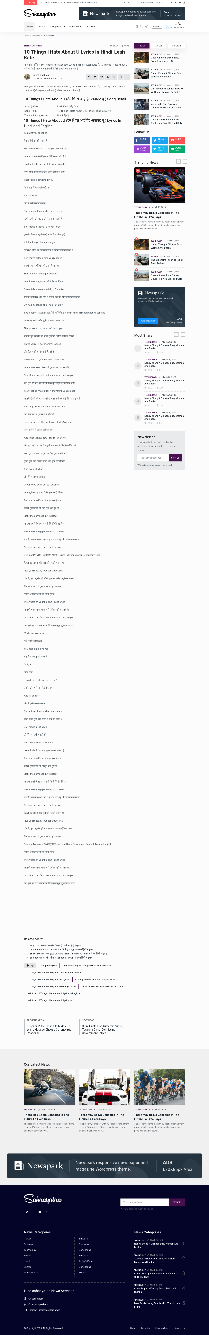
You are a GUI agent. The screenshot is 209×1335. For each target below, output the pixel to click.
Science (28, 1255)
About (132, 1327)
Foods (82, 1272)
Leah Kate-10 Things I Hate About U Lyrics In (49, 1000)
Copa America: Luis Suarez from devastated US (165, 59)
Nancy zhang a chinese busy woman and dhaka (166, 246)
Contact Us (180, 1327)
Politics (27, 1238)
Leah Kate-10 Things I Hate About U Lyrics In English (53, 993)
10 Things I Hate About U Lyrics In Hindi (95, 979)
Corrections (85, 1249)
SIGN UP (175, 457)
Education (84, 1238)
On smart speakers (36, 1304)
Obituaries (84, 1244)
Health (27, 1260)
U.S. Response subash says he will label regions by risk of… (167, 90)
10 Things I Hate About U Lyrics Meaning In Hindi (51, 986)
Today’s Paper (86, 1260)
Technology (30, 1249)
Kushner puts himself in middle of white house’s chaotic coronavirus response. (49, 1029)
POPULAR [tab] (176, 46)
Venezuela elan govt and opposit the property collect (166, 105)
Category (36, 35)
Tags (30, 965)
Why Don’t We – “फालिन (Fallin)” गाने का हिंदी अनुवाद (55, 945)
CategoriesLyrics (48, 965)
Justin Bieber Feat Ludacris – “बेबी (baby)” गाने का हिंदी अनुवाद (61, 949)
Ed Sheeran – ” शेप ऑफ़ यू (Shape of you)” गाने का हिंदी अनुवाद (61, 957)
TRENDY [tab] (142, 46)
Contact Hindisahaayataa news (42, 1309)
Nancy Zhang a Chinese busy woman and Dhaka (166, 75)
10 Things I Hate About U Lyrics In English (48, 979)
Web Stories (75, 26)
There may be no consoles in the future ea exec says (156, 215)
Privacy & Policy (162, 1327)
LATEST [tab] (159, 46)
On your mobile (34, 1298)
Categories (58, 26)
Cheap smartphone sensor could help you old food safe (166, 121)
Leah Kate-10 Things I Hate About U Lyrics (103, 986)
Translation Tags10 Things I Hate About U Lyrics (87, 965)
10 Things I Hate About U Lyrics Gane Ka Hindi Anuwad (54, 972)
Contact (91, 26)
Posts (41, 26)
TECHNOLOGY (156, 54)
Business (28, 1244)
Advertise (145, 1327)
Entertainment (31, 1272)
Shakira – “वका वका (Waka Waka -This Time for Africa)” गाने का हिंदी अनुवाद (68, 953)
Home (30, 26)
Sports (27, 1266)
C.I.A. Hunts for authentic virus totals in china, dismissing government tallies (102, 1029)
